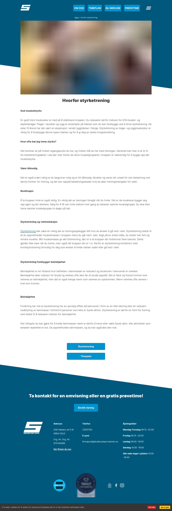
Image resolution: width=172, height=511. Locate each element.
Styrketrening (28, 231)
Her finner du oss (62, 449)
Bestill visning (86, 407)
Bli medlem (113, 8)
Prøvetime (132, 8)
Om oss (79, 8)
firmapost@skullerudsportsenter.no (100, 441)
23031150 (87, 429)
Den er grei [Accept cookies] (165, 507)
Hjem (77, 17)
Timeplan (95, 8)
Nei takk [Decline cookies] (152, 507)
